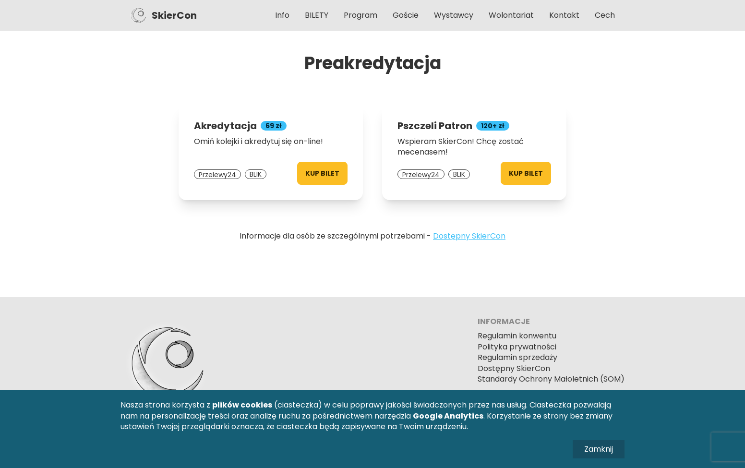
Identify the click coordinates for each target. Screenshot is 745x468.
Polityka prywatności (517, 346)
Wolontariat (511, 15)
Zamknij (598, 449)
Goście (406, 15)
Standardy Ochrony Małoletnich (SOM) (551, 378)
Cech (605, 15)
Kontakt (564, 15)
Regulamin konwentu (517, 335)
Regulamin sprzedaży (517, 357)
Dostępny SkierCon (469, 235)
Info (282, 15)
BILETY (316, 15)
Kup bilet (322, 173)
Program (360, 15)
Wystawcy (453, 15)
